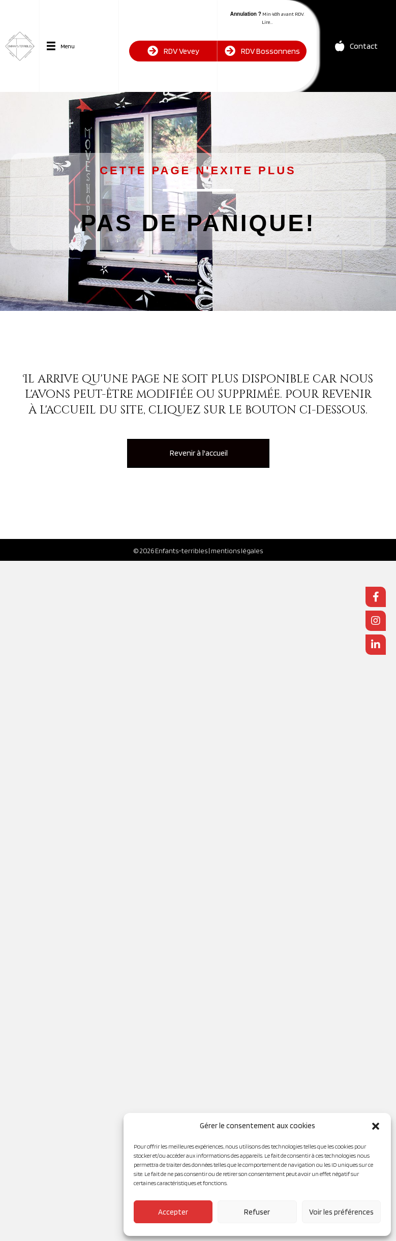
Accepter (173, 1212)
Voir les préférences (341, 1212)
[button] (376, 1126)
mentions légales (237, 551)
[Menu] (61, 46)
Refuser (257, 1212)
